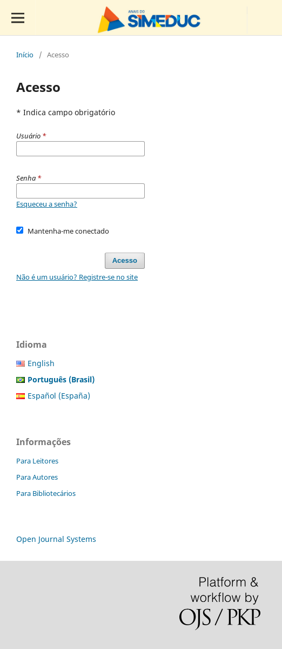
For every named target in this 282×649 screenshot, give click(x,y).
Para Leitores (37, 461)
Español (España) (59, 395)
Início (24, 54)
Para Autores (37, 477)
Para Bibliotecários (46, 493)
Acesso (124, 260)
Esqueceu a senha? (46, 204)
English (41, 363)
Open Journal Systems (56, 539)
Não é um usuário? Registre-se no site (77, 277)
